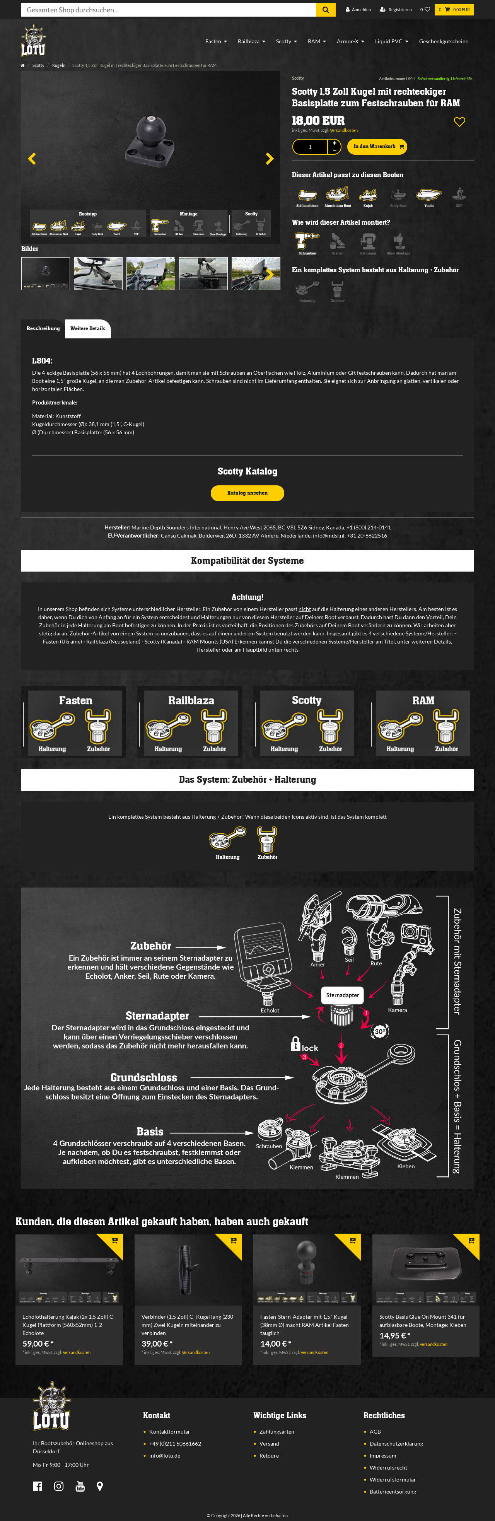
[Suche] (326, 10)
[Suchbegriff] (168, 10)
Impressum (383, 1455)
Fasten (213, 41)
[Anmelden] (358, 10)
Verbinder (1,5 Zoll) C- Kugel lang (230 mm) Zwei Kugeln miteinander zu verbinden (187, 1324)
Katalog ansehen (247, 493)
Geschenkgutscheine (443, 41)
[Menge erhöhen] (334, 143)
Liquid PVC (389, 41)
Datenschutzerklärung (396, 1443)
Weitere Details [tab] (88, 329)
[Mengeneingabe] (310, 147)
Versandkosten (344, 130)
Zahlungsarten (276, 1431)
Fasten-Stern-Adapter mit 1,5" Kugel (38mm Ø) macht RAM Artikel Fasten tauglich (304, 1324)
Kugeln (58, 65)
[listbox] (69, 1270)
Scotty (283, 41)
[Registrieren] (396, 10)
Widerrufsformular (393, 1479)
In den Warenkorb (379, 146)
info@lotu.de (164, 1455)
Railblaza (248, 41)
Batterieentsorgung (393, 1491)
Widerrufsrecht (388, 1467)
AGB (375, 1431)
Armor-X (347, 41)
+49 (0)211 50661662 (175, 1443)
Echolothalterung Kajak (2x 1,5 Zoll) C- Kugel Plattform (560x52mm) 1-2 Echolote (68, 1324)
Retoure (269, 1455)
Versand (269, 1443)
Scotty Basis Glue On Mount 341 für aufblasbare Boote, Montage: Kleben (422, 1320)
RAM (314, 41)
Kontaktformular (169, 1431)
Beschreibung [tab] (43, 329)
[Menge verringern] (334, 150)
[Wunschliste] (425, 10)
